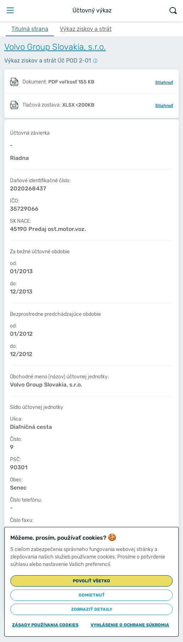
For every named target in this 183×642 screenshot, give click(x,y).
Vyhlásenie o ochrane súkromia (130, 624)
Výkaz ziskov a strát (86, 29)
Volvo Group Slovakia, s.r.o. (55, 47)
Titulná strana (29, 29)
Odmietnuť (92, 595)
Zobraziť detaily (91, 609)
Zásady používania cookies (45, 624)
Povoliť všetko (91, 580)
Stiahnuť (164, 82)
